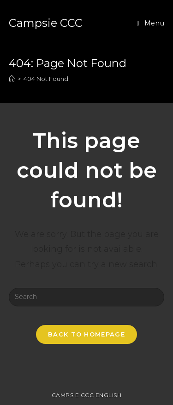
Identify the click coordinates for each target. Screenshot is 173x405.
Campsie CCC (46, 23)
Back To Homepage (86, 334)
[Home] (12, 78)
